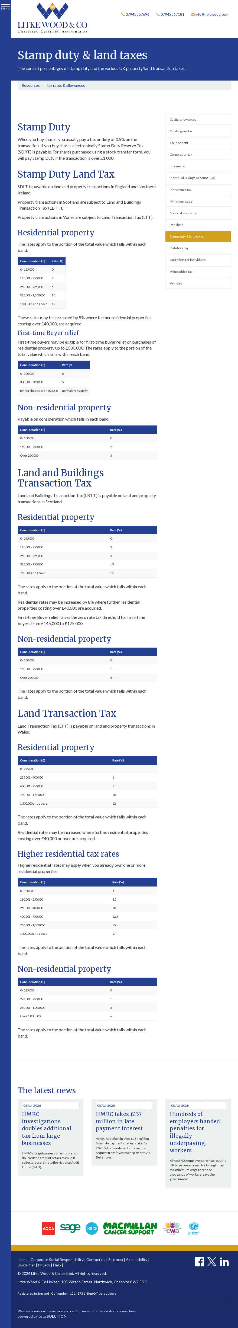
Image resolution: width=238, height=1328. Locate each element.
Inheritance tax (180, 190)
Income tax (178, 166)
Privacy (44, 1265)
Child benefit (179, 143)
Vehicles (176, 283)
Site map (115, 1259)
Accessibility (136, 1259)
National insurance (183, 213)
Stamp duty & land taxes (187, 236)
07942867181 (170, 14)
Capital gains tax (181, 131)
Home (23, 1259)
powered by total (42, 1316)
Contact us (95, 1259)
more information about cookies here (109, 1311)
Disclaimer (26, 1265)
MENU (5, 6)
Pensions (176, 225)
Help (57, 1265)
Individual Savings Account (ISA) (192, 178)
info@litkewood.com (209, 14)
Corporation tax (181, 154)
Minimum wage (181, 201)
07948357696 (135, 14)
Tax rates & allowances (65, 85)
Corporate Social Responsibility (57, 1259)
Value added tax (181, 272)
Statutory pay (179, 248)
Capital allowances (183, 119)
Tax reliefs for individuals (188, 260)
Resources (31, 85)
